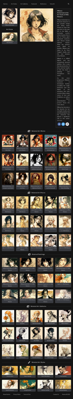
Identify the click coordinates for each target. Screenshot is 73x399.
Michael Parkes (65, 150)
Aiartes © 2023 (66, 394)
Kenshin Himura (36, 357)
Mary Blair (8, 150)
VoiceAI (52, 4)
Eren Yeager (20, 228)
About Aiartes (6, 394)
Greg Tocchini (27, 390)
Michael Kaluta (63, 390)
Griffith (58, 299)
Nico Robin (36, 340)
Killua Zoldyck (64, 323)
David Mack (22, 169)
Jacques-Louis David (8, 188)
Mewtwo (22, 323)
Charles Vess (10, 376)
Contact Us (56, 394)
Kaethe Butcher (10, 390)
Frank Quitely (63, 376)
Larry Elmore (22, 150)
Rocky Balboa (48, 247)
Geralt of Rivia (7, 299)
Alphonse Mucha (36, 188)
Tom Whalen (8, 169)
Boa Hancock (48, 209)
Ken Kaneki (22, 340)
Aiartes (5, 4)
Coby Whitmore (36, 150)
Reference (43, 4)
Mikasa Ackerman (9, 25)
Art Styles (14, 4)
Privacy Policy (16, 394)
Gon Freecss (22, 357)
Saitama (8, 357)
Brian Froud (65, 169)
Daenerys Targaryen (65, 228)
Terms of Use (27, 394)
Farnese (65, 340)
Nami (58, 284)
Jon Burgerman (50, 150)
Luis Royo (22, 188)
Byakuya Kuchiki (43, 299)
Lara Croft (34, 209)
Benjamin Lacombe (50, 169)
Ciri (46, 228)
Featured (34, 4)
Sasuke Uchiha (6, 228)
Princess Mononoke (8, 340)
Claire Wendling (65, 188)
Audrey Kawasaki (50, 188)
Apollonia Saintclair (36, 169)
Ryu (4, 247)
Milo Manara (10, 42)
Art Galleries (24, 4)
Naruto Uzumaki (36, 323)
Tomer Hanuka (27, 376)
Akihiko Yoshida (45, 390)
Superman (62, 209)
